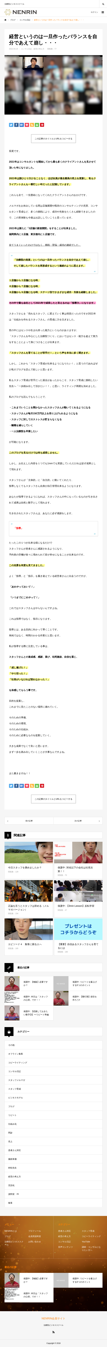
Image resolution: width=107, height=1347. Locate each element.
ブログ (11, 1106)
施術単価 (12, 1159)
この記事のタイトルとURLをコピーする (53, 138)
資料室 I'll (13, 1194)
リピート (12, 1115)
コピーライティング (17, 1062)
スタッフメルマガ (16, 1080)
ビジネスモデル (15, 1097)
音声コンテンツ (65, 1247)
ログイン (94, 12)
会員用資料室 (34, 1236)
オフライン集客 (15, 1054)
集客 (10, 1203)
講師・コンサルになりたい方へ (91, 1248)
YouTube (86, 1241)
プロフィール (34, 1231)
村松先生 (12, 1168)
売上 (10, 1141)
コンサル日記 (26, 49)
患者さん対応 (14, 1150)
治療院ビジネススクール (13, 1243)
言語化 (11, 1185)
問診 (10, 1133)
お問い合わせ (34, 1241)
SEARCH (103, 4)
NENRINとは (10, 1231)
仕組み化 (12, 1124)
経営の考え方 (39, 49)
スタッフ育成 (14, 1089)
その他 (11, 1045)
